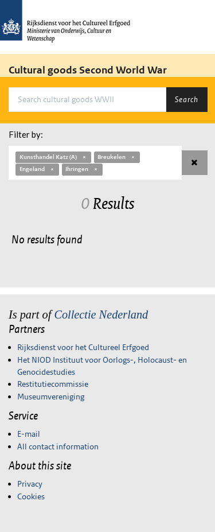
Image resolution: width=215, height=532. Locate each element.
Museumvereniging (50, 396)
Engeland (37, 169)
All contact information (58, 446)
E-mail (28, 434)
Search (186, 99)
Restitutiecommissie (52, 384)
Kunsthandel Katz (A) (53, 157)
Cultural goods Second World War (88, 70)
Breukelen (116, 157)
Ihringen (82, 169)
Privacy (29, 484)
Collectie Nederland (101, 314)
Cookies (31, 496)
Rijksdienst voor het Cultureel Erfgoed (83, 347)
